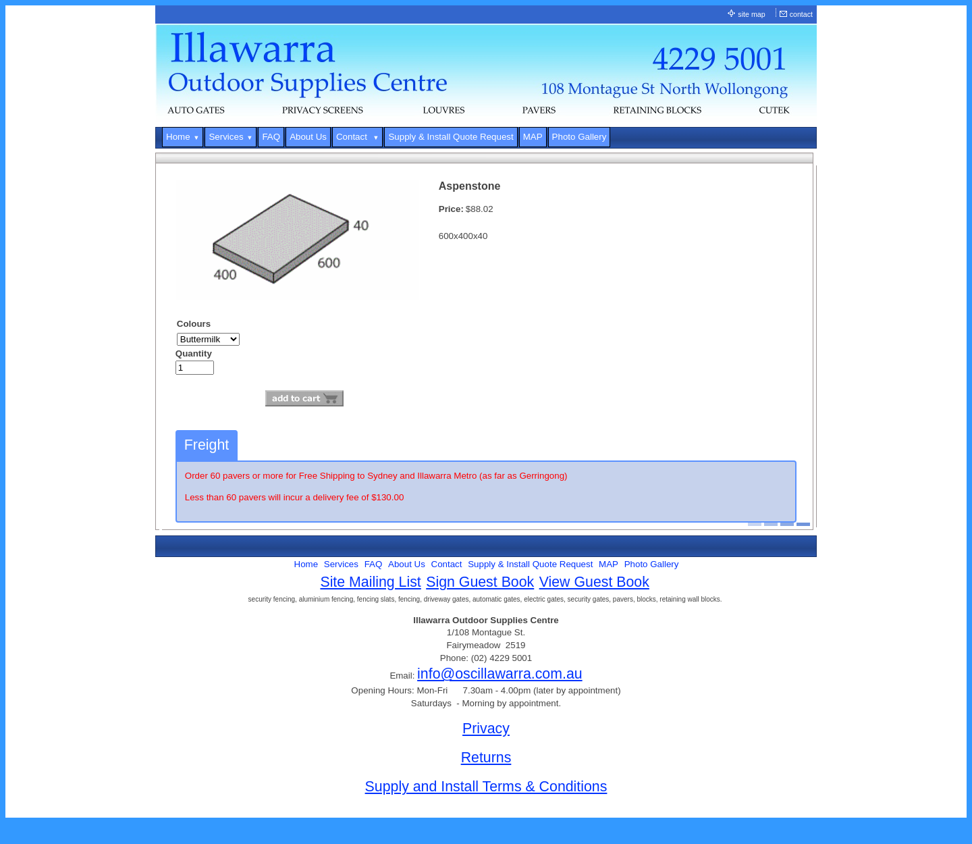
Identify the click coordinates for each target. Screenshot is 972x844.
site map (751, 14)
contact (801, 14)
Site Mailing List (370, 582)
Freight (206, 445)
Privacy (486, 728)
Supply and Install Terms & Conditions (486, 787)
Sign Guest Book (480, 582)
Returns (486, 757)
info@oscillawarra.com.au (500, 674)
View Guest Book (594, 582)
